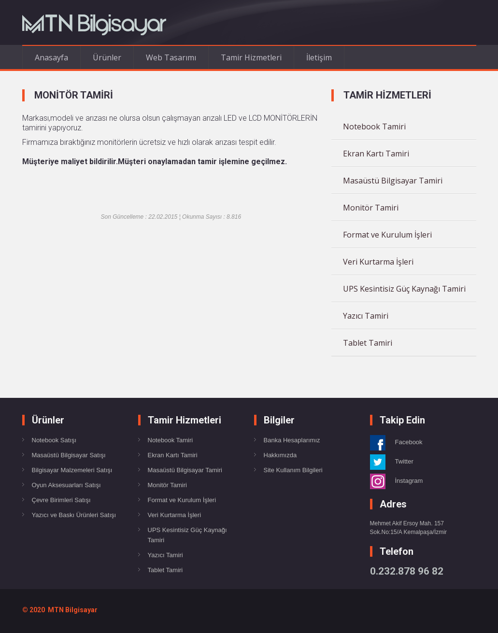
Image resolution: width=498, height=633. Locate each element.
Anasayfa (51, 57)
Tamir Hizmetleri (251, 57)
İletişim (319, 57)
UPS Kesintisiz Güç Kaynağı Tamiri (404, 288)
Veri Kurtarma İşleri (378, 261)
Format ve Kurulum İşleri (387, 234)
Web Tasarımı (171, 57)
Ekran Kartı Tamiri (376, 153)
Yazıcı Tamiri (365, 315)
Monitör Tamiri (370, 207)
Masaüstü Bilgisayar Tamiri (392, 180)
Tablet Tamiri (367, 343)
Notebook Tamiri (374, 126)
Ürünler (107, 57)
